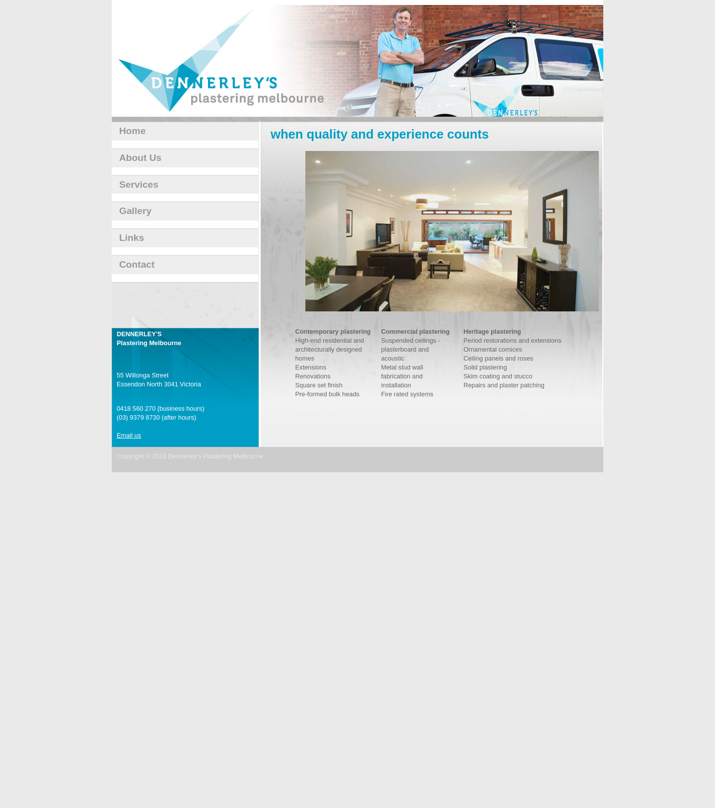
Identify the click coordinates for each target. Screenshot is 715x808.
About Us (140, 157)
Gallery (135, 211)
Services (138, 184)
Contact (136, 264)
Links (131, 237)
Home (132, 131)
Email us (129, 435)
